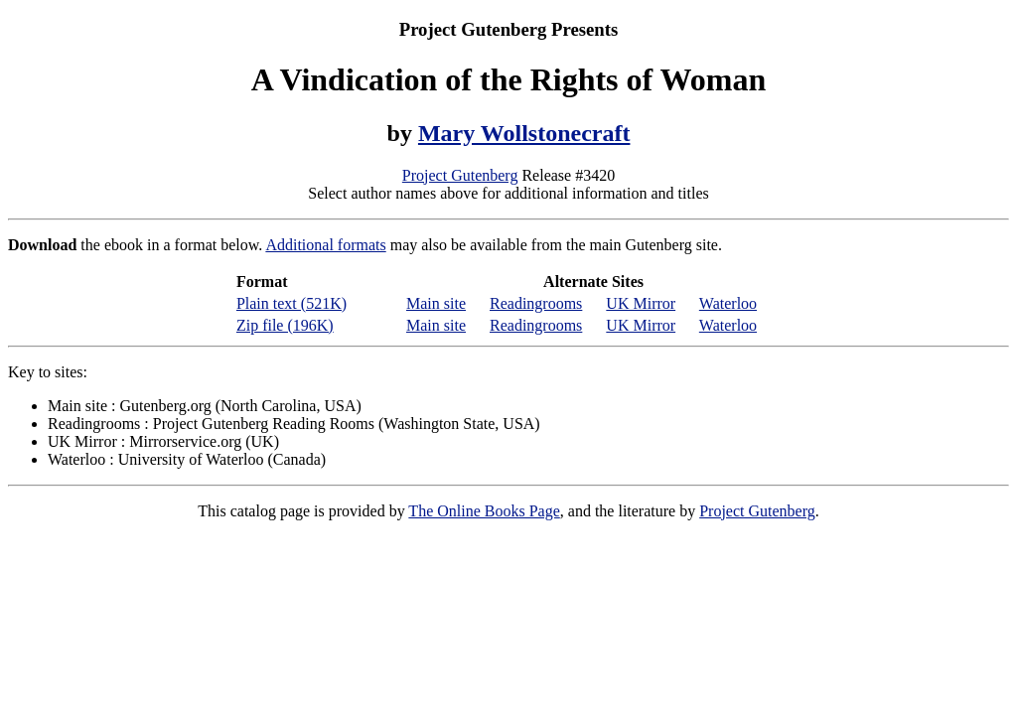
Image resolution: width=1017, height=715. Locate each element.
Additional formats (325, 244)
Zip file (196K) (285, 325)
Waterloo (728, 303)
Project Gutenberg (460, 175)
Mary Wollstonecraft (524, 133)
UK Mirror (640, 303)
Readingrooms (536, 303)
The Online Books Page (483, 510)
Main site (436, 303)
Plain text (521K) (291, 303)
